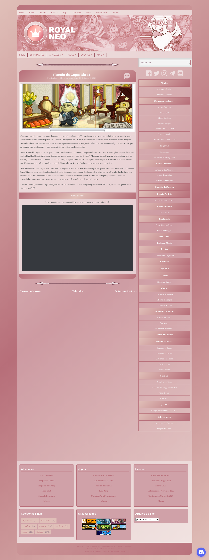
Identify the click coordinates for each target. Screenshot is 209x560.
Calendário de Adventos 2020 (161, 491)
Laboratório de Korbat (164, 128)
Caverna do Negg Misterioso (164, 387)
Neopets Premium (164, 428)
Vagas (65, 12)
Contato (54, 12)
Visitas (88, 12)
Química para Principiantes (164, 139)
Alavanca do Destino (164, 423)
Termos (115, 12)
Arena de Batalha (164, 175)
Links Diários (37, 55)
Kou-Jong (164, 398)
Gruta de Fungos (164, 230)
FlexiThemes (96, 551)
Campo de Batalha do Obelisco (164, 410)
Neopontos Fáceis (46, 480)
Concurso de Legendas (164, 255)
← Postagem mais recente (29, 291)
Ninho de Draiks (164, 282)
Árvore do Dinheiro (164, 180)
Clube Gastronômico (164, 225)
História (43, 12)
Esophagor (164, 112)
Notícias (40, 532)
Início (21, 12)
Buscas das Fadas (164, 353)
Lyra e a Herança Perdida (164, 200)
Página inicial (78, 291)
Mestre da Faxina (164, 94)
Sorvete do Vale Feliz (164, 328)
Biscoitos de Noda (164, 382)
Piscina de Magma (164, 305)
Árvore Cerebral (164, 107)
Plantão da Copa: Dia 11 (71, 75)
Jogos (73, 53)
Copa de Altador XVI (161, 475)
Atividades (57, 53)
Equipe (32, 12)
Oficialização (101, 12)
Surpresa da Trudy (46, 485)
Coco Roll (164, 212)
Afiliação (77, 12)
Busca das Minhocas (164, 294)
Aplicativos (27, 520)
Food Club (46, 491)
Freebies (59, 526)
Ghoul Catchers (164, 118)
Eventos (88, 53)
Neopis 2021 (160, 485)
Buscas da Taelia (164, 317)
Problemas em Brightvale (164, 157)
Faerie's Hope (164, 364)
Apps (101, 53)
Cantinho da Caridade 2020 (160, 496)
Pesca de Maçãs (164, 134)
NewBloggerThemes (117, 551)
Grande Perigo (164, 123)
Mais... (46, 501)
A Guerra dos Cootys (164, 170)
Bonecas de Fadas (164, 348)
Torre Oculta (164, 369)
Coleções (26, 526)
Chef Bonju (164, 393)
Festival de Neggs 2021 (161, 480)
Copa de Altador (164, 89)
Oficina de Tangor (164, 300)
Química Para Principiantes (103, 496)
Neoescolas (164, 152)
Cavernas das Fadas (164, 358)
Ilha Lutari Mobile (164, 243)
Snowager (164, 323)
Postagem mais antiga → (126, 291)
